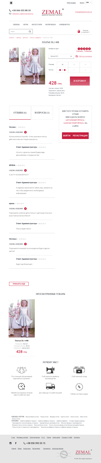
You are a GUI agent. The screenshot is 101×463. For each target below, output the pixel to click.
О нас (13, 437)
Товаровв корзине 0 (85, 31)
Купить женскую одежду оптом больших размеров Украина (66, 425)
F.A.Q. (43, 437)
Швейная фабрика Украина (28, 421)
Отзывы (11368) (67, 437)
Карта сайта (56, 437)
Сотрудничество (35, 437)
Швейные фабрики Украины (46, 421)
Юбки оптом (83, 417)
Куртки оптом (65, 417)
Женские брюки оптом (32, 417)
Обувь (25, 24)
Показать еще (19, 284)
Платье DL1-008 (21, 341)
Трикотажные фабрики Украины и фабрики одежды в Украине (59, 427)
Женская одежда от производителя (71, 423)
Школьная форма (57, 448)
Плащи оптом (44, 417)
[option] (14, 55)
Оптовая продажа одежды (77, 421)
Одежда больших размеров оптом (49, 423)
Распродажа (50, 24)
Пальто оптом (75, 417)
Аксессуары (37, 24)
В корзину (80, 81)
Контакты (77, 437)
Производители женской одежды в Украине (25, 423)
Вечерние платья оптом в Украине (22, 425)
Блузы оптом (16, 419)
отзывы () (19, 112)
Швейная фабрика (62, 421)
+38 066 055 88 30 (21, 10)
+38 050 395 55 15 (35, 443)
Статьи (49, 437)
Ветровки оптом (54, 417)
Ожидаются (64, 24)
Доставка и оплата (22, 437)
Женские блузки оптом (41, 425)
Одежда (16, 24)
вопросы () (42, 112)
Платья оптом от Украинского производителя (25, 427)
